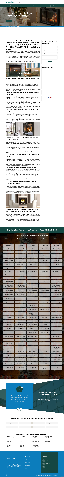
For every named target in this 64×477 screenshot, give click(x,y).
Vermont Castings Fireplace (56, 317)
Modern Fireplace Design (9, 305)
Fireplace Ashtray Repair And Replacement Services (56, 286)
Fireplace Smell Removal (8, 302)
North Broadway (36, 437)
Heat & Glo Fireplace (9, 320)
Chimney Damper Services (21, 271)
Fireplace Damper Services (44, 290)
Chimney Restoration (9, 264)
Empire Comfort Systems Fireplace (9, 332)
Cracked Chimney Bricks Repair (56, 298)
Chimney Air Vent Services (9, 309)
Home (7, 5)
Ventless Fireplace (32, 359)
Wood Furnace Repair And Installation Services (33, 281)
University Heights (36, 446)
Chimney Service (32, 245)
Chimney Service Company (45, 343)
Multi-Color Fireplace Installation (32, 310)
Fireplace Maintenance (20, 355)
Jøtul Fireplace (9, 324)
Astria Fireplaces (56, 313)
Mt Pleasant (35, 436)
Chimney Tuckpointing (56, 260)
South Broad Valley (36, 441)
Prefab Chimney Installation (32, 336)
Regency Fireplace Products (56, 309)
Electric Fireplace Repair (44, 277)
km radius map (50, 78)
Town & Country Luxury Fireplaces (32, 314)
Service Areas (25, 5)
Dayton (8, 442)
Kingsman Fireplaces (44, 313)
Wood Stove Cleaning (56, 355)
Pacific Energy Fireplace (20, 324)
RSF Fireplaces (9, 317)
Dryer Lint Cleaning (33, 340)
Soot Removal (33, 248)
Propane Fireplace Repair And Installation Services (9, 286)
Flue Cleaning (9, 248)
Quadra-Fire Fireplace (56, 320)
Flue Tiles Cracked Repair (32, 302)
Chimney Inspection (45, 245)
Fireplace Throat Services (9, 294)
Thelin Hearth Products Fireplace (20, 332)
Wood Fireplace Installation (56, 277)
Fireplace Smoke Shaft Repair (20, 260)
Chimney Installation (56, 248)
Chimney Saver (56, 264)
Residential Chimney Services (45, 294)
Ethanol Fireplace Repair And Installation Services (44, 281)
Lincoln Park (22, 441)
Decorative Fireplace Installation (56, 348)
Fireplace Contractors (56, 274)
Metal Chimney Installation (9, 260)
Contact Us (32, 5)
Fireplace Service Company (33, 343)
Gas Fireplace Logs (56, 290)
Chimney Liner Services (8, 271)
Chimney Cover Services (44, 268)
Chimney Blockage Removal (21, 264)
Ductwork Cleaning (44, 351)
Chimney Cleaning (20, 245)
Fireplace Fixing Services (20, 359)
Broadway (8, 436)
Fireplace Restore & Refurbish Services (21, 368)
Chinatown (9, 440)
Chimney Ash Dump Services (32, 271)
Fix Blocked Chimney (9, 298)
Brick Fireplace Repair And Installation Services (9, 368)
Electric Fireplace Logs (20, 294)
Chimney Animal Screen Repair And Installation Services (44, 256)
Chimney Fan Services (56, 271)
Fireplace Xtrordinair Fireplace (56, 324)
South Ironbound (36, 442)
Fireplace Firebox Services (33, 290)
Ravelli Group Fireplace (32, 332)
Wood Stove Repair (33, 355)
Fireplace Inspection (33, 264)
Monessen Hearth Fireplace (21, 328)
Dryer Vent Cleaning (56, 336)
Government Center (23, 437)
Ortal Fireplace (44, 324)
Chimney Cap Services (20, 268)
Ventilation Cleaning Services (20, 363)
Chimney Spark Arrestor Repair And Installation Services (32, 256)
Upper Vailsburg (49, 438)
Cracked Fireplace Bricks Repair (32, 368)
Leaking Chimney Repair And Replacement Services (20, 298)
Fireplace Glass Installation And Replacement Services (21, 286)
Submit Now (50, 61)
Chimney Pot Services (44, 271)
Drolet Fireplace (8, 328)
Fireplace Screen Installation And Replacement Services (56, 332)
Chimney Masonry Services (21, 274)
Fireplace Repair (27, 459)
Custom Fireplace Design (21, 305)
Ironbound (22, 438)
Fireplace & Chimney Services (15, 5)
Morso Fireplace (32, 328)
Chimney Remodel (44, 363)
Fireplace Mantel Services (56, 367)
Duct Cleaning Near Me (20, 351)
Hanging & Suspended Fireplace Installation (56, 359)
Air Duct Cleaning (20, 340)
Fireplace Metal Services (9, 290)
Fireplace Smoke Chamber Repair (33, 260)
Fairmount (9, 445)
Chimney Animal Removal (44, 332)
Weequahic (48, 441)
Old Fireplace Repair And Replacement (44, 264)
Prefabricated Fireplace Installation (56, 281)
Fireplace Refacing (44, 260)
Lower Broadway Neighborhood (25, 442)
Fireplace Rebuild (8, 277)
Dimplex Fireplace (44, 320)
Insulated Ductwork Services (56, 363)
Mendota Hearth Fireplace (33, 324)
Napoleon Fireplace (33, 317)
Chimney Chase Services (32, 268)
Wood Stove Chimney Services (9, 359)
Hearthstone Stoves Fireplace (56, 328)
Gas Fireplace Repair (33, 277)
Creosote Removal (21, 248)
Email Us (49, 2)
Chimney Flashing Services (9, 274)
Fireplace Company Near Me (9, 355)
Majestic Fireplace (44, 317)
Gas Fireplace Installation (9, 281)
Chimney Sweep (8, 245)
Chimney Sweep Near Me (32, 351)
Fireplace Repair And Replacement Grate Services (20, 290)
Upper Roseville (48, 437)
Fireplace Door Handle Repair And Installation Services (44, 286)
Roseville (34, 438)
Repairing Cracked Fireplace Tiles (32, 298)
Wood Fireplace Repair (20, 277)
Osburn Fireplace (32, 320)
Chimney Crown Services (9, 268)
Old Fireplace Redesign (44, 302)
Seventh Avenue (35, 440)
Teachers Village (35, 445)
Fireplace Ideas (9, 351)
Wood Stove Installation (44, 355)
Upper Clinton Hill (49, 436)
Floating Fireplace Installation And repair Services (44, 368)
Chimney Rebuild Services (21, 336)
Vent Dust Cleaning (44, 340)
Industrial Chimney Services (56, 294)
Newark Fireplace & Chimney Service (46, 475)
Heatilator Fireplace (21, 317)
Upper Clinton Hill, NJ (49, 466)
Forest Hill (8, 446)
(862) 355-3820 (54, 5)
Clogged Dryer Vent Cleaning (9, 344)
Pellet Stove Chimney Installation (32, 306)
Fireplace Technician (56, 351)
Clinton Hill (9, 441)
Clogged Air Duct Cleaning (21, 343)
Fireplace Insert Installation (9, 336)
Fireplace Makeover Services (33, 363)
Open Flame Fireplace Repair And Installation (8, 363)
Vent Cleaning (9, 340)
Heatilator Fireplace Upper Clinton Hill (14, 26)
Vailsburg (47, 440)
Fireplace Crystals (21, 309)
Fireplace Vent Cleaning (44, 274)
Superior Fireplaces (9, 313)
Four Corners (22, 436)
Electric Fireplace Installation (20, 281)
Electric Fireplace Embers (44, 305)
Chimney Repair (44, 248)
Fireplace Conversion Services (44, 359)
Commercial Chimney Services (32, 294)
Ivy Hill (21, 440)
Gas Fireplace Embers (56, 305)
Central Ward (9, 438)
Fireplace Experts (56, 343)
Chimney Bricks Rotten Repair (44, 298)
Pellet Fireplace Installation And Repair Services (44, 310)
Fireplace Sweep (32, 274)
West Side (47, 442)
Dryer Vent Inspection (56, 340)
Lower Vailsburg (22, 446)
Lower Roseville (22, 445)
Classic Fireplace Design (56, 302)
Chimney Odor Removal (20, 302)
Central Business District (11, 437)
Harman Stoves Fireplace (21, 320)
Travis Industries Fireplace (44, 328)
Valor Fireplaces (20, 313)
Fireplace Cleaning (56, 245)
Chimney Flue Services (56, 268)
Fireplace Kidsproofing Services (44, 336)
